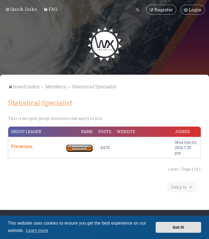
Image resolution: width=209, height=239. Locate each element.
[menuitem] (50, 9)
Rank (87, 131)
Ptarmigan (22, 145)
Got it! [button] (178, 227)
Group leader (26, 131)
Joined (182, 131)
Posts (104, 131)
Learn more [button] (37, 230)
